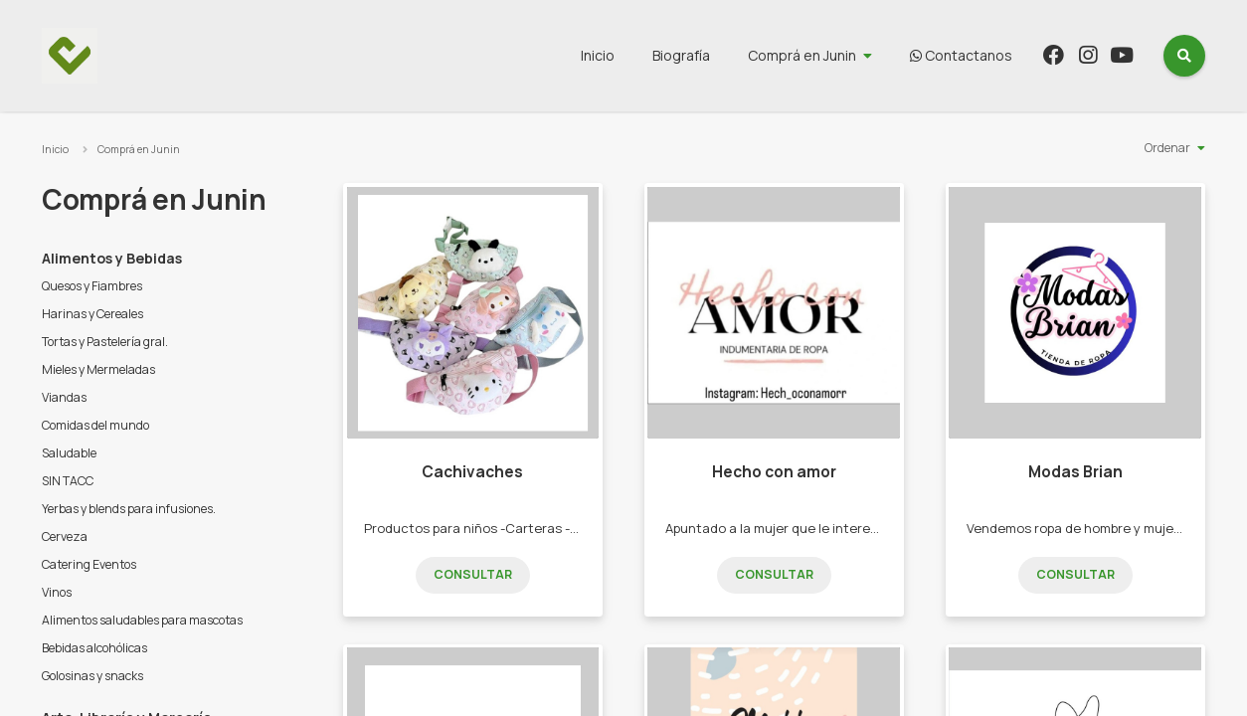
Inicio (598, 55)
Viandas (64, 397)
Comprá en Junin (802, 55)
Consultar (473, 574)
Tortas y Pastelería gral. (105, 341)
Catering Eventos (89, 564)
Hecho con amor (774, 471)
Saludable (69, 453)
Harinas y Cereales (92, 313)
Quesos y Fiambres (92, 285)
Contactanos (961, 55)
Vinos (57, 592)
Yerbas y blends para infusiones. (129, 508)
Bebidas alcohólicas (94, 647)
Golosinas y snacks (92, 675)
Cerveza (65, 536)
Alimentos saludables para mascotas (142, 620)
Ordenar (1167, 147)
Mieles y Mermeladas (98, 369)
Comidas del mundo (95, 425)
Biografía (681, 55)
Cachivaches (472, 471)
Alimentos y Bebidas (112, 258)
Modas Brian (1075, 471)
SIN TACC (67, 480)
